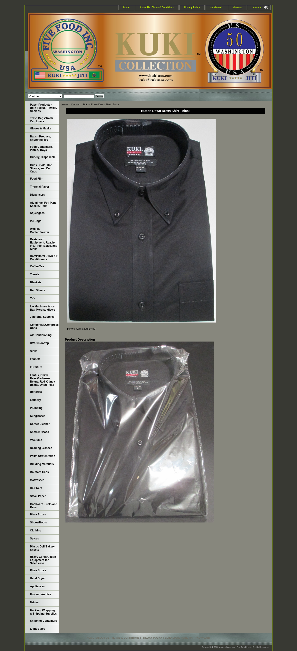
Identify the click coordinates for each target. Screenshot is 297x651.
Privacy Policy (192, 7)
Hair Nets (36, 488)
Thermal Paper (39, 186)
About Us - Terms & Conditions (157, 7)
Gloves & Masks (40, 128)
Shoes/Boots (38, 522)
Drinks (34, 602)
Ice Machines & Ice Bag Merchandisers (42, 308)
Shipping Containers (43, 620)
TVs (32, 298)
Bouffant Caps (39, 472)
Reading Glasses (41, 448)
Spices (34, 538)
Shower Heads (39, 432)
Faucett (35, 359)
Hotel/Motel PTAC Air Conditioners (43, 257)
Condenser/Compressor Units (44, 326)
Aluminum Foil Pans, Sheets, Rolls (43, 204)
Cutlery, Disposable (42, 157)
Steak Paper (38, 496)
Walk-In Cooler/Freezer (39, 230)
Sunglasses (37, 416)
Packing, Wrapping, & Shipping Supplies (43, 612)
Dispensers (37, 194)
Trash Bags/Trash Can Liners (41, 120)
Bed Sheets (37, 290)
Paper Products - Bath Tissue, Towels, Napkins (43, 108)
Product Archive (40, 594)
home (126, 7)
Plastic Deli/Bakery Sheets (42, 548)
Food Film (36, 178)
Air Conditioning (41, 335)
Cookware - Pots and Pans (43, 506)
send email (216, 7)
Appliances (37, 586)
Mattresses (37, 480)
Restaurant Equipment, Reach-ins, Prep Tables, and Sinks (43, 244)
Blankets (35, 282)
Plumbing (36, 408)
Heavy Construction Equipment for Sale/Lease (43, 560)
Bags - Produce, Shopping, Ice (40, 138)
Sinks (33, 351)
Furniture (36, 367)
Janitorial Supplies (42, 316)
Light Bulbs (37, 628)
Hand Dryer (37, 578)
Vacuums (36, 440)
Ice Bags (35, 221)
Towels (34, 274)
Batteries (36, 392)
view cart (257, 7)
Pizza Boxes (38, 514)
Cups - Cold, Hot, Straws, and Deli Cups (41, 168)
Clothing (75, 104)
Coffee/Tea (37, 266)
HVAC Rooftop (39, 343)
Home (64, 104)
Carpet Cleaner (40, 424)
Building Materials (42, 464)
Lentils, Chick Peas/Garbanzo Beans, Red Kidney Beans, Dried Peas (42, 380)
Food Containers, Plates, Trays (41, 148)
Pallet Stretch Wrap (42, 456)
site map (237, 7)
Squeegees (37, 213)
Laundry (35, 400)
